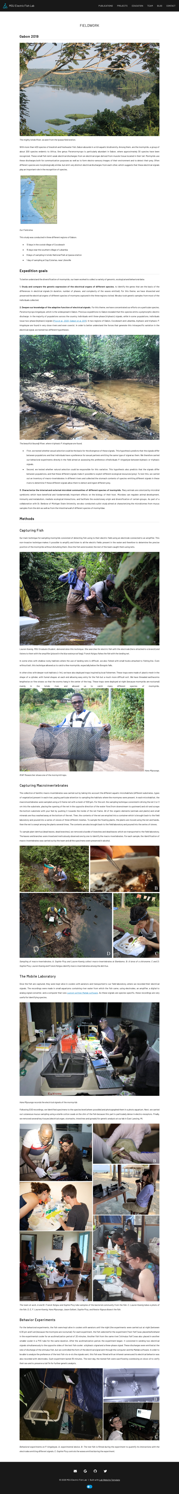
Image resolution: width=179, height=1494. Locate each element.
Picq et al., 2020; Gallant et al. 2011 (70, 320)
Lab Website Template (109, 1479)
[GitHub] (95, 1471)
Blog (159, 5)
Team (150, 5)
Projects (122, 5)
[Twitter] (105, 1471)
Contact (171, 5)
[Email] (75, 1471)
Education (137, 5)
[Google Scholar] (85, 1471)
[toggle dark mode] (89, 1486)
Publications (105, 5)
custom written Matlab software (82, 992)
